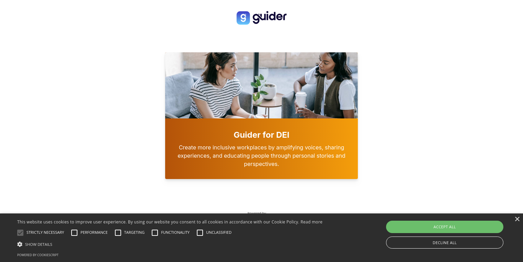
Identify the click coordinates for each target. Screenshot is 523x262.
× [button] (517, 219)
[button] (169, 244)
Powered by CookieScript (37, 255)
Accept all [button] (445, 226)
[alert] (261, 237)
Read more (311, 222)
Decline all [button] (445, 242)
